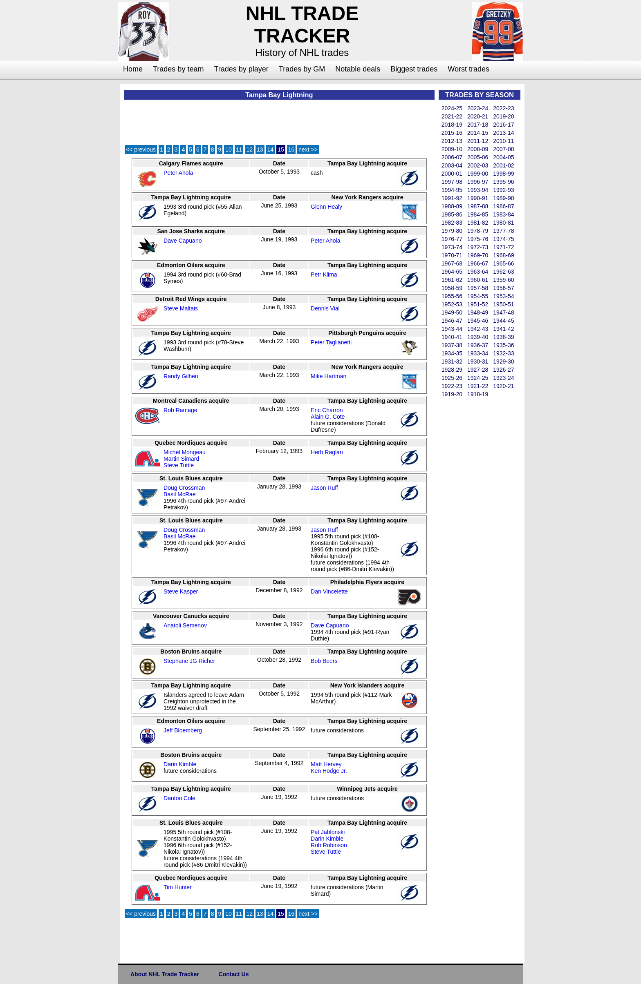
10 (228, 149)
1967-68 (452, 263)
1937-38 (452, 345)
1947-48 (503, 312)
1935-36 (503, 345)
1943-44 (452, 329)
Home (133, 69)
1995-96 (503, 182)
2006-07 (452, 157)
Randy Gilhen (181, 376)
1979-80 (452, 231)
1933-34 (477, 353)
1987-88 (477, 206)
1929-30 (503, 361)
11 (239, 149)
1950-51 (503, 304)
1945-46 (477, 320)
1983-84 (503, 214)
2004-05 (503, 157)
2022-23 (503, 108)
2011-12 (477, 141)
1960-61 (477, 280)
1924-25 (477, 378)
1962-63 (503, 271)
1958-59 (452, 288)
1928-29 (452, 369)
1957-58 (477, 288)
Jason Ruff (324, 487)
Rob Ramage (180, 410)
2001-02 (503, 165)
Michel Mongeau (185, 452)
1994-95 (452, 190)
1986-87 (503, 206)
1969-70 (477, 255)
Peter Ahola (178, 173)
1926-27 (503, 369)
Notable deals (357, 69)
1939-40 (477, 337)
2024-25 (452, 108)
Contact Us (234, 974)
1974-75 (503, 239)
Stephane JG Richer (189, 661)
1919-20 (452, 394)
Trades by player (241, 69)
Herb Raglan (327, 452)
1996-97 (477, 182)
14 (270, 149)
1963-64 (477, 271)
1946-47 (452, 320)
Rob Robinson (329, 845)
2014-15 (477, 132)
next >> (308, 149)
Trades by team (178, 69)
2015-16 (452, 132)
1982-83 (452, 222)
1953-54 (503, 296)
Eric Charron (327, 410)
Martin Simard (181, 458)
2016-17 (503, 124)
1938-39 (503, 337)
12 (249, 149)
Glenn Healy (326, 206)
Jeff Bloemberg (183, 730)
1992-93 (503, 190)
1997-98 (452, 182)
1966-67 (477, 263)
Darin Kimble (180, 764)
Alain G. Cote (328, 416)
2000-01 (452, 173)
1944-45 (503, 320)
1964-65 (452, 271)
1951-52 (477, 304)
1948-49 (477, 312)
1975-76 (477, 239)
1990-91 (477, 198)
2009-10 (452, 149)
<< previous (141, 149)
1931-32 (452, 361)
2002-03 (477, 165)
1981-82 (477, 222)
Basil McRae (180, 494)
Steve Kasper (181, 591)
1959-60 (503, 280)
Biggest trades (413, 69)
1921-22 (477, 386)
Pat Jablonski (328, 832)
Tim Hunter (178, 887)
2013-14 (503, 132)
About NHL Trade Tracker (164, 974)
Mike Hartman (328, 376)
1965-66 (503, 263)
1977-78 (503, 231)
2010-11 (503, 141)
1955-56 (452, 296)
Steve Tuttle (179, 465)
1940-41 (452, 337)
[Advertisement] (85, 206)
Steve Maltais (181, 308)
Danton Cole (179, 798)
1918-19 (477, 394)
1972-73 (477, 247)
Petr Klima (324, 274)
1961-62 (452, 280)
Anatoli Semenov (185, 625)
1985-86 (452, 214)
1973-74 (452, 247)
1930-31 (477, 361)
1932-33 (503, 353)
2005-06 (477, 157)
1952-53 (452, 304)
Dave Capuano (183, 240)
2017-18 (477, 124)
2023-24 (477, 108)
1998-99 (503, 173)
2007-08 (503, 149)
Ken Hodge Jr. (329, 771)
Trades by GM (302, 69)
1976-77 (452, 239)
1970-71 (452, 255)
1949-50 (452, 312)
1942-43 (477, 329)
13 (260, 149)
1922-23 (452, 386)
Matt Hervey (326, 764)
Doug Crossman (184, 487)
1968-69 (503, 255)
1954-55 (477, 296)
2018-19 (452, 124)
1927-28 (477, 369)
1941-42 (503, 329)
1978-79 (477, 231)
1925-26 (452, 378)
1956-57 (503, 288)
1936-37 (477, 345)
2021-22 (452, 116)
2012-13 (452, 141)
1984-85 (477, 214)
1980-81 (503, 222)
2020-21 (477, 116)
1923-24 (503, 378)
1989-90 (503, 198)
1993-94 (477, 190)
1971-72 (503, 247)
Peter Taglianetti (331, 342)
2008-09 (477, 149)
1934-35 (452, 353)
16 (291, 149)
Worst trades (468, 69)
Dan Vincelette (329, 591)
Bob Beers (324, 661)
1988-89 (452, 206)
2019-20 (503, 116)
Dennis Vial (325, 308)
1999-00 (477, 173)
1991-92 (452, 198)
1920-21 (503, 386)
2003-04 (452, 165)
